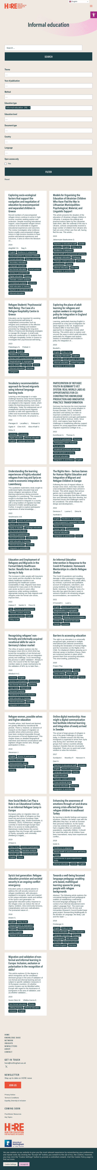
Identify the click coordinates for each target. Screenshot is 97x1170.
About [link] (7, 1048)
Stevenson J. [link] (13, 752)
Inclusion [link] (57, 247)
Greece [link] (28, 276)
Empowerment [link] (72, 529)
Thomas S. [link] (70, 435)
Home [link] (7, 1034)
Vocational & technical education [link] (67, 449)
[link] (93, 14)
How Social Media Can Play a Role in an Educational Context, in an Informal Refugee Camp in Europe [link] (24, 805)
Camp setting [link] (14, 365)
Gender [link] (82, 244)
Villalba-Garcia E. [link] (30, 1000)
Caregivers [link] (13, 372)
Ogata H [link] (11, 427)
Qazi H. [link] (56, 761)
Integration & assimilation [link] (64, 271)
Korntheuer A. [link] (58, 435)
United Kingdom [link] (77, 362)
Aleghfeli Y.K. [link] (13, 248)
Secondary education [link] (17, 262)
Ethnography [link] (59, 938)
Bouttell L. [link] (57, 348)
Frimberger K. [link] (58, 924)
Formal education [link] (16, 259)
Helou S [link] (11, 430)
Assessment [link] (34, 681)
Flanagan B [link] (13, 423)
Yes (9, 163)
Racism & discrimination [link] (18, 524)
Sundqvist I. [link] (57, 758)
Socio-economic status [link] (18, 763)
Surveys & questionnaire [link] (19, 273)
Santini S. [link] (22, 605)
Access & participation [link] (63, 439)
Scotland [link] (57, 359)
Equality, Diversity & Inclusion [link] (15, 1100)
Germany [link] (13, 434)
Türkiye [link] (57, 855)
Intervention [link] (74, 614)
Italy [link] (11, 609)
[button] (91, 6)
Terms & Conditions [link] (12, 1097)
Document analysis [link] (16, 538)
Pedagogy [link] (76, 257)
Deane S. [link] (12, 918)
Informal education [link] (16, 293)
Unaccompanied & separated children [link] (24, 256)
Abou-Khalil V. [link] (33, 427)
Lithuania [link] (80, 261)
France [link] (82, 677)
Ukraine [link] (69, 264)
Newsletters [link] (11, 1046)
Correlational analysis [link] (17, 283)
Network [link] (9, 1040)
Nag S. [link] (24, 248)
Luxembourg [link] (59, 264)
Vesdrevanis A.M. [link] (15, 517)
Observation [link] (25, 688)
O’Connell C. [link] (58, 603)
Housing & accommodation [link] (74, 617)
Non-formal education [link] (17, 269)
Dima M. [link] (78, 511)
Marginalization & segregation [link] (21, 361)
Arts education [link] (72, 938)
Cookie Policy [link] (80, 1156)
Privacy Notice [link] (10, 1094)
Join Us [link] (13, 1085)
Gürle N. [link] (56, 844)
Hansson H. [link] (80, 758)
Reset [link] (7, 179)
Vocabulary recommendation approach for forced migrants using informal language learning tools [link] (23, 387)
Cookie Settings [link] (10, 1164)
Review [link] (32, 1004)
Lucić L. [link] (68, 603)
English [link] (12, 252)
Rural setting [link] (59, 446)
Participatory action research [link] (65, 443)
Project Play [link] (58, 666)
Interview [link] (32, 283)
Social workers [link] (34, 269)
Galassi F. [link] (12, 605)
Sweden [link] (75, 772)
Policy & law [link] (76, 247)
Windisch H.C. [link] (14, 674)
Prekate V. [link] (26, 347)
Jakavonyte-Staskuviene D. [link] (64, 240)
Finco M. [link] (31, 605)
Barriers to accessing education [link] (69, 635)
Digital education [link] (16, 276)
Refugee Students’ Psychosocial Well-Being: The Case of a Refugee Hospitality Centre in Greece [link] (24, 309)
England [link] (75, 356)
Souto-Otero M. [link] (14, 1000)
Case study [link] (26, 365)
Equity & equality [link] (16, 528)
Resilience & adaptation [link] (27, 252)
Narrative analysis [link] (29, 850)
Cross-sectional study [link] (62, 782)
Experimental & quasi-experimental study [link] (68, 859)
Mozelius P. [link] (69, 758)
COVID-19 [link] (58, 621)
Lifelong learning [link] (15, 1008)
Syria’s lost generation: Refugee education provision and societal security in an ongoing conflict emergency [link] (25, 880)
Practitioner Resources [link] (13, 1114)
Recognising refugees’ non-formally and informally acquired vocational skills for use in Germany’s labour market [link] (25, 640)
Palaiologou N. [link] (14, 347)
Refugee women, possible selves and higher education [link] (25, 718)
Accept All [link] (24, 1164)
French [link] (76, 670)
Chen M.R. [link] (21, 427)
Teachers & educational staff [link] (20, 290)
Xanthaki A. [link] (57, 515)
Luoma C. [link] (68, 511)
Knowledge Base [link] (13, 1037)
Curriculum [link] (23, 434)
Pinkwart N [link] (35, 423)
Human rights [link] (59, 529)
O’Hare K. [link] (12, 843)
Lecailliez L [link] (24, 423)
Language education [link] (17, 266)
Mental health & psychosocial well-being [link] (70, 254)
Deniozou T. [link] (57, 511)
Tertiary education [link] (32, 259)
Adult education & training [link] (19, 286)
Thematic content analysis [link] (19, 280)
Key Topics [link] (8, 1117)
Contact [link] (8, 1051)
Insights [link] (9, 1043)
